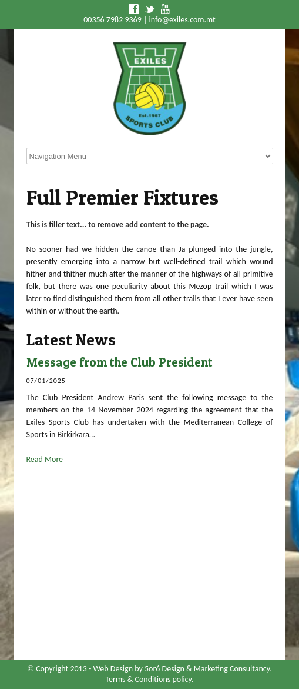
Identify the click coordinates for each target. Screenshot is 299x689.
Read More (44, 459)
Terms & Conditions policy (149, 679)
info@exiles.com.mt (182, 20)
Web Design (113, 669)
